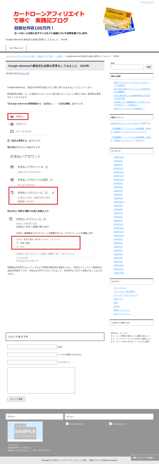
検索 (112, 63)
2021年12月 (119, 265)
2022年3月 (118, 258)
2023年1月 (118, 224)
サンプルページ (16, 48)
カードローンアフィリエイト (126, 295)
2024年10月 (119, 180)
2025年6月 (118, 161)
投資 (116, 303)
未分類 (25, 73)
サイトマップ (147, 2)
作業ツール (118, 299)
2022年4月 (118, 254)
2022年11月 (119, 232)
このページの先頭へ (145, 458)
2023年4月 (118, 221)
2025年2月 (118, 165)
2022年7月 (118, 247)
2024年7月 (118, 191)
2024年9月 (118, 183)
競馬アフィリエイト (122, 310)
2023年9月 (118, 206)
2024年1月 (118, 198)
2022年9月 (118, 239)
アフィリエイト (120, 288)
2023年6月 (118, 217)
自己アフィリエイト (122, 314)
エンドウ (138, 132)
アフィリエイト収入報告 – (125, 291)
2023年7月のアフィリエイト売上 (124, 123)
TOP (29, 56)
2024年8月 (118, 187)
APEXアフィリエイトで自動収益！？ (129, 109)
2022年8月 (118, 243)
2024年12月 (119, 172)
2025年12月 (119, 157)
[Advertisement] (55, 298)
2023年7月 (118, 213)
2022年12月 (119, 228)
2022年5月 (118, 250)
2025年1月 (118, 168)
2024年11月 (119, 176)
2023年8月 (118, 209)
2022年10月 (119, 235)
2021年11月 (119, 269)
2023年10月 (119, 202)
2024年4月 (118, 194)
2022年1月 (118, 262)
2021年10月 (119, 273)
